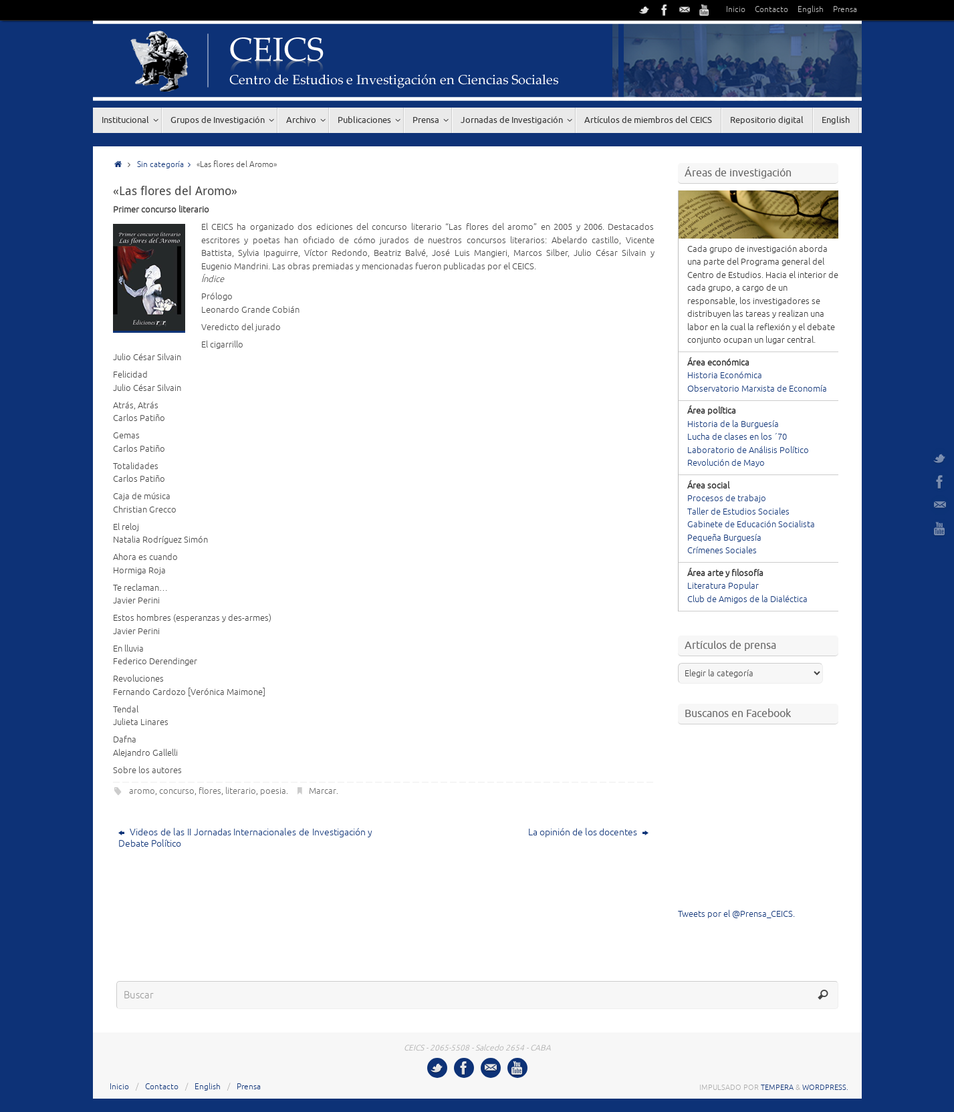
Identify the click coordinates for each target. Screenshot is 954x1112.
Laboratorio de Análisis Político (748, 450)
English (811, 10)
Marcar (322, 791)
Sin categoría (167, 165)
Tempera (777, 1087)
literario (240, 791)
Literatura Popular (723, 586)
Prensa (845, 10)
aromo (142, 791)
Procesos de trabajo (726, 498)
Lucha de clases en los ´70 (737, 437)
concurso (177, 791)
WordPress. (825, 1087)
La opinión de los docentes (588, 832)
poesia (273, 791)
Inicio (735, 10)
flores (210, 791)
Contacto (771, 10)
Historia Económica (724, 375)
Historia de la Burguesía (733, 424)
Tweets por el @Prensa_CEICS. (736, 914)
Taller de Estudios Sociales (738, 512)
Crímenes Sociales (722, 550)
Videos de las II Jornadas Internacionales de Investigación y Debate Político (245, 838)
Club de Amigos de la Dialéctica (747, 599)
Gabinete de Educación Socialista (751, 524)
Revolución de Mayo (726, 463)
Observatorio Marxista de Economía (757, 389)
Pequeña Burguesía (724, 538)
